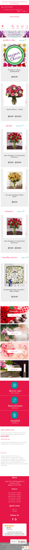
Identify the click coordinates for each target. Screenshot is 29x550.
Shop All (21, 40)
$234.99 (14, 296)
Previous (2, 63)
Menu (2, 28)
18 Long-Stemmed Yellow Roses (14, 195)
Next (26, 63)
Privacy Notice (19, 546)
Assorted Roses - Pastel (14, 109)
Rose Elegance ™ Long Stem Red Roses (14, 156)
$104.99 (14, 77)
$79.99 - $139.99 (14, 162)
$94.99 (14, 202)
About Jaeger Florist (7, 430)
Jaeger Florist (14, 16)
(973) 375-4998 (8, 7)
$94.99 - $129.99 (14, 116)
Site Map (21, 549)
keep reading (5, 436)
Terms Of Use (9, 546)
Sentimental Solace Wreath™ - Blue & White (14, 290)
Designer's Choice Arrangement (14, 70)
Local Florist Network (11, 549)
